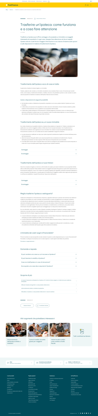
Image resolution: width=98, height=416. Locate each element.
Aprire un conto (31, 398)
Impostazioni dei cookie (76, 394)
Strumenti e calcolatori (54, 394)
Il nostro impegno (74, 384)
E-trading (52, 380)
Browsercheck (31, 391)
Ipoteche (9, 387)
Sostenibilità (73, 382)
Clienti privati (24, 1)
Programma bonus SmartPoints (35, 394)
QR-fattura (30, 382)
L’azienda (73, 378)
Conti (8, 380)
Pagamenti (52, 391)
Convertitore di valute (33, 389)
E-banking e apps (10, 384)
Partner (51, 396)
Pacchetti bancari (11, 378)
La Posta (73, 389)
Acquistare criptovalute (33, 396)
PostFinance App (32, 378)
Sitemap (72, 391)
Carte (51, 382)
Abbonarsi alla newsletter (76, 387)
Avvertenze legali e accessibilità (15, 413)
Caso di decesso (53, 393)
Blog (7, 9)
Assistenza (45, 1)
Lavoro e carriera (74, 380)
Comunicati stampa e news (76, 385)
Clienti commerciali (31, 1)
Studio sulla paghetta (32, 393)
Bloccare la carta (32, 385)
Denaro (11, 9)
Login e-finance (31, 380)
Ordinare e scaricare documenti (56, 378)
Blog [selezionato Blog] (49, 1)
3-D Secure (30, 387)
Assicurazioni (10, 393)
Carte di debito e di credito (12, 382)
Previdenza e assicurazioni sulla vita (14, 391)
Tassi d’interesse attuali (33, 400)
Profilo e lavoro (39, 1)
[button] (90, 4)
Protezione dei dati (75, 393)
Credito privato (10, 385)
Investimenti (9, 389)
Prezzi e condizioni (32, 402)
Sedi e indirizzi (53, 398)
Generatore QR (31, 384)
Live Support (52, 400)
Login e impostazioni (54, 385)
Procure (51, 389)
